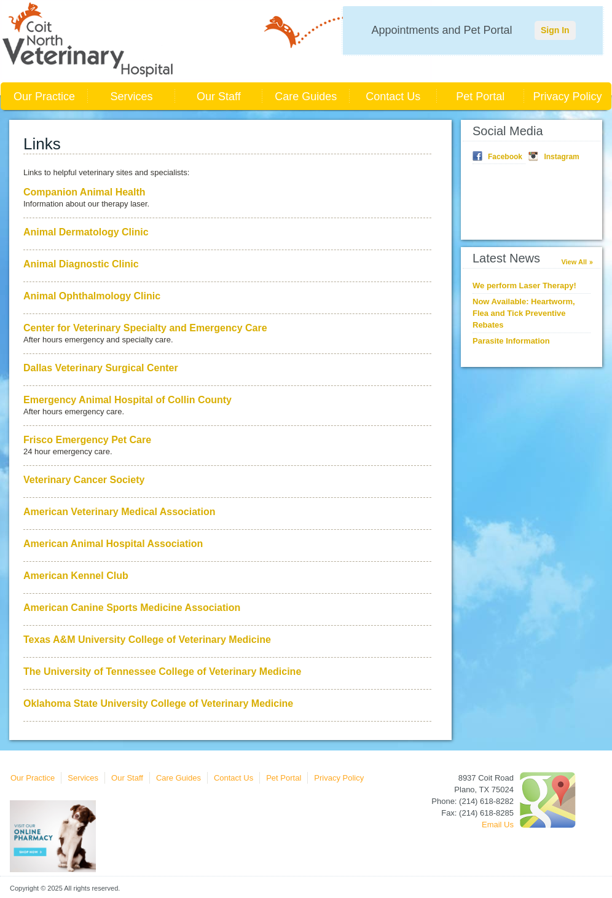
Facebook (505, 156)
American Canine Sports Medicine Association (131, 607)
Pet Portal (480, 96)
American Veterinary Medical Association (119, 511)
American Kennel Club (75, 575)
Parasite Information (511, 340)
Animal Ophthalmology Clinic (91, 296)
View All (574, 262)
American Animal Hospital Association (113, 543)
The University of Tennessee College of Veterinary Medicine (162, 671)
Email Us (498, 824)
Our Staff (219, 96)
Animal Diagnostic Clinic (81, 264)
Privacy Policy (567, 96)
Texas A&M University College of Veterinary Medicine (147, 639)
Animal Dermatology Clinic (86, 232)
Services (131, 96)
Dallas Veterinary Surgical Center (100, 368)
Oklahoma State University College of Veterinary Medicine (158, 703)
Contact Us (393, 96)
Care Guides (306, 96)
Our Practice (44, 96)
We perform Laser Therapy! (524, 285)
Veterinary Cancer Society (83, 480)
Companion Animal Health (84, 192)
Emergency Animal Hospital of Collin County (127, 400)
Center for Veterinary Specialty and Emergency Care (145, 328)
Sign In (555, 30)
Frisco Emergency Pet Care (87, 440)
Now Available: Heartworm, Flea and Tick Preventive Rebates (524, 313)
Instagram (561, 156)
